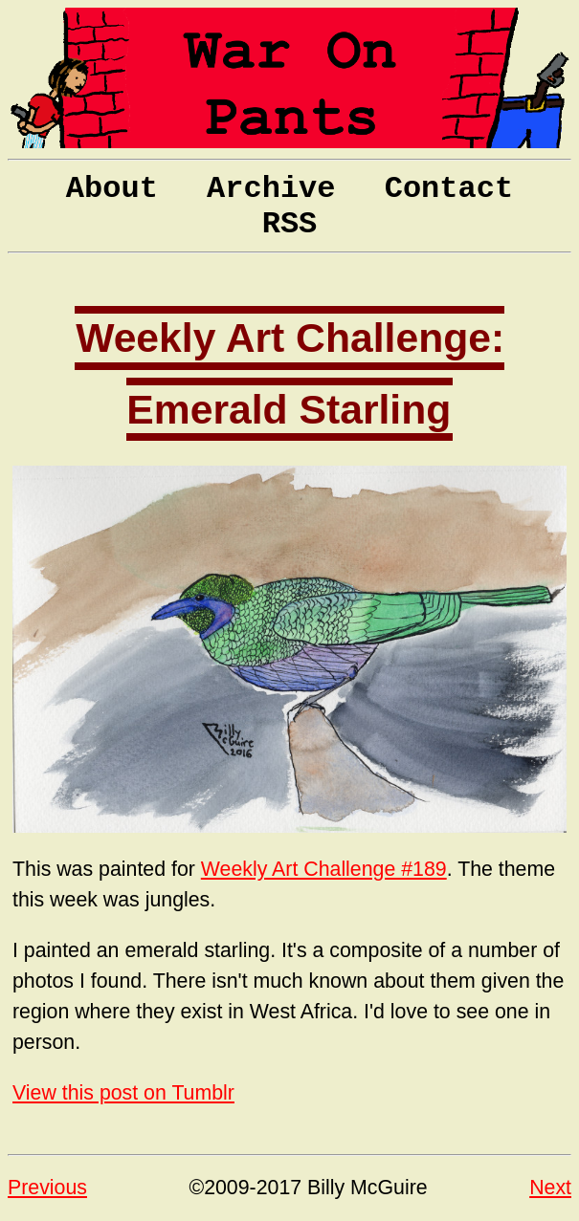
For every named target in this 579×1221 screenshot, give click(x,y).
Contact (449, 189)
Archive (271, 189)
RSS (290, 224)
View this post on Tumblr (123, 1092)
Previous (47, 1187)
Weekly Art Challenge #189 (324, 869)
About (112, 189)
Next (550, 1187)
